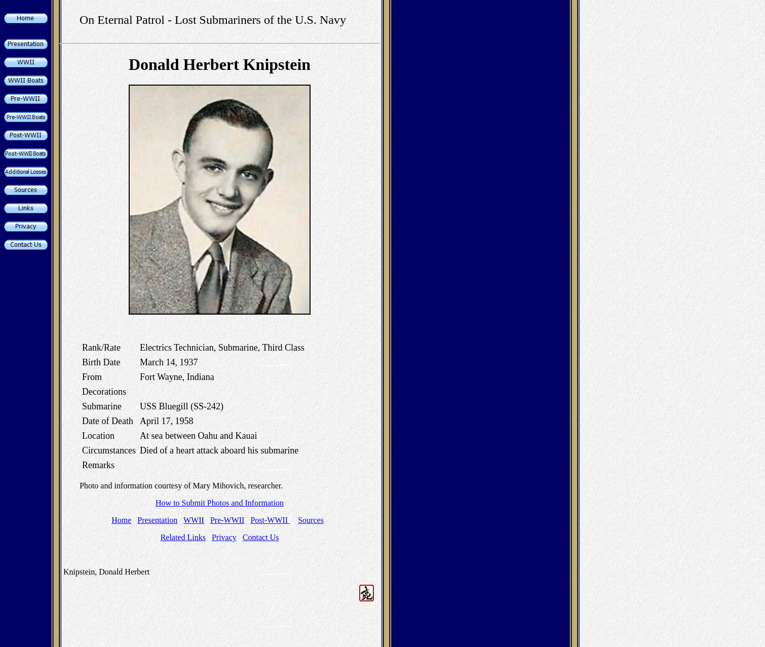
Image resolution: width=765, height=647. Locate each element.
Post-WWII (270, 520)
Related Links (183, 537)
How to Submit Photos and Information (220, 503)
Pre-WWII (227, 520)
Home (121, 520)
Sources (311, 520)
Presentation (157, 520)
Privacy (224, 537)
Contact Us (261, 537)
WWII (193, 520)
